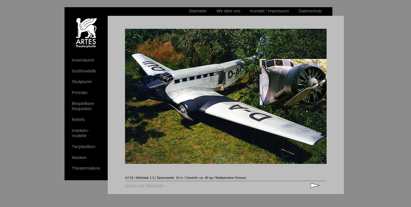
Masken (79, 157)
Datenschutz (310, 11)
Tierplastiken (84, 146)
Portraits (80, 92)
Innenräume (83, 60)
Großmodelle (84, 71)
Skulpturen (82, 81)
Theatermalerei (86, 168)
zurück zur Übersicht (144, 185)
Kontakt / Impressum (269, 11)
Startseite (198, 11)
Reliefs (78, 119)
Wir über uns (228, 11)
